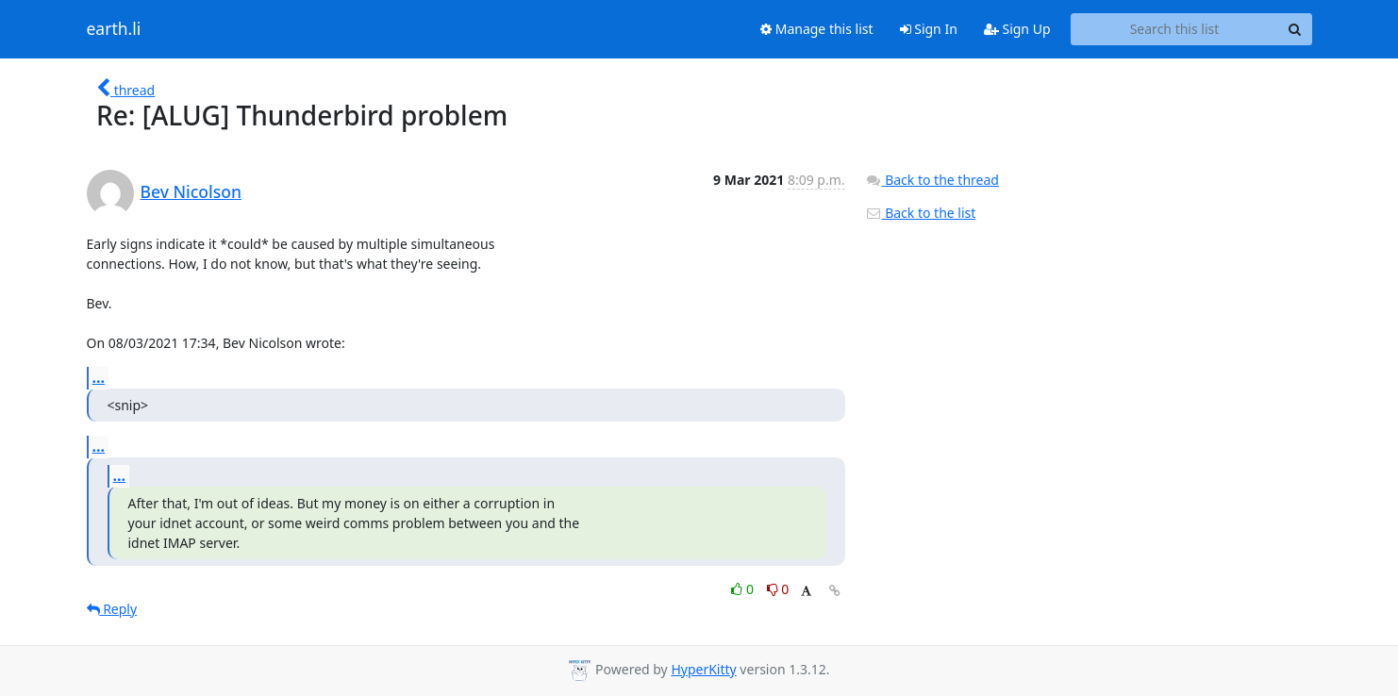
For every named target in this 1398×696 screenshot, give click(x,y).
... (99, 377)
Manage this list (817, 29)
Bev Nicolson (191, 191)
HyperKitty (703, 669)
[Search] (1295, 29)
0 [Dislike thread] (778, 589)
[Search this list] (1175, 29)
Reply (112, 609)
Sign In (928, 29)
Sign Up (1017, 29)
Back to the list (920, 213)
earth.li (114, 29)
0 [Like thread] (744, 589)
